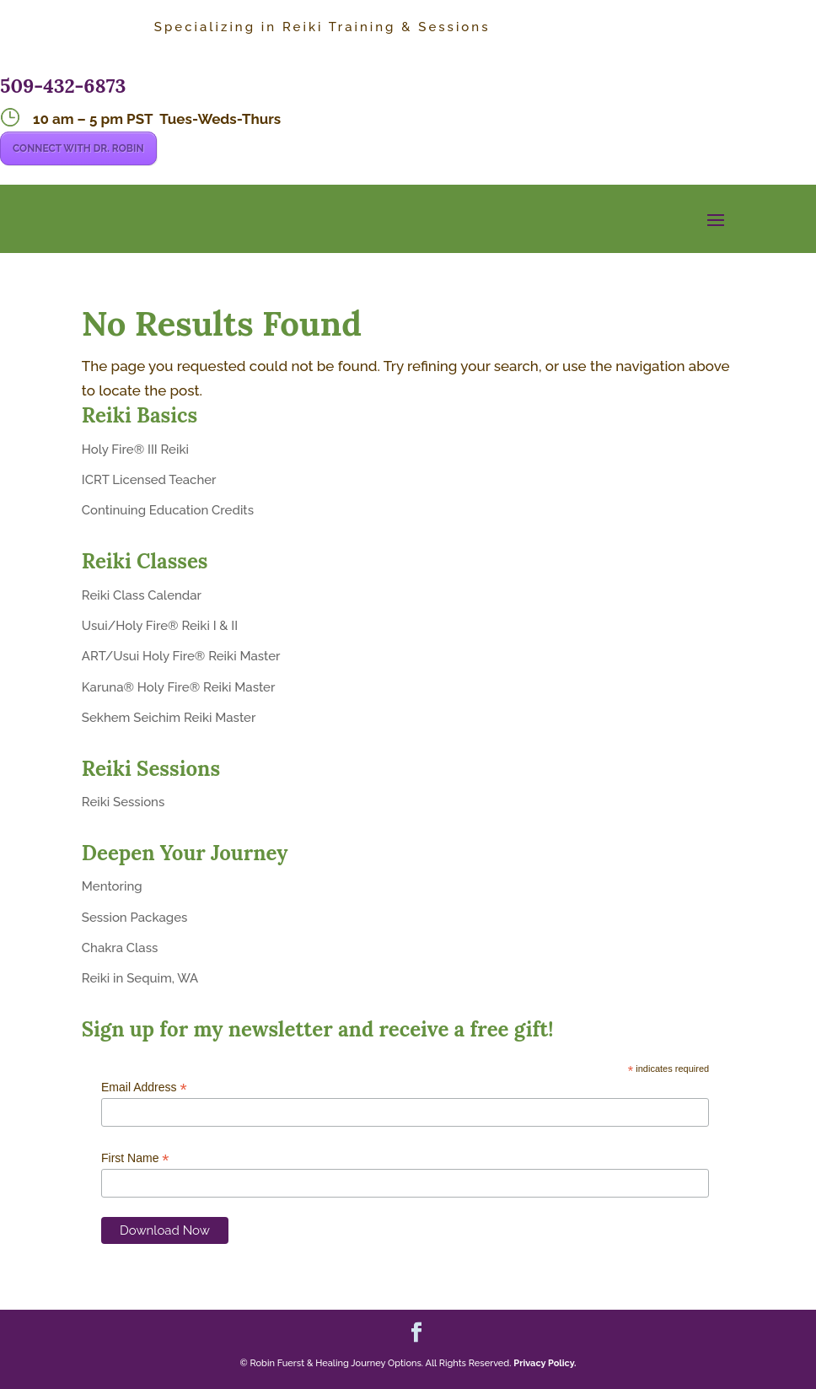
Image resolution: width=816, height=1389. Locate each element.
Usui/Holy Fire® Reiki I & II (160, 625)
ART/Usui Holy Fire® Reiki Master (181, 656)
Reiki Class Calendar (141, 595)
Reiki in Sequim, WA (140, 978)
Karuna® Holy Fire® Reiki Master (179, 687)
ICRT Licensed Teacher (149, 479)
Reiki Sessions (123, 802)
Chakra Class (120, 948)
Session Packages (135, 917)
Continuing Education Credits (168, 510)
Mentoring (112, 886)
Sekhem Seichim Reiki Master (169, 717)
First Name (135, 1158)
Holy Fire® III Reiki (135, 449)
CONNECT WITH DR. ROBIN (78, 148)
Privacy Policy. (544, 1363)
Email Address (144, 1087)
